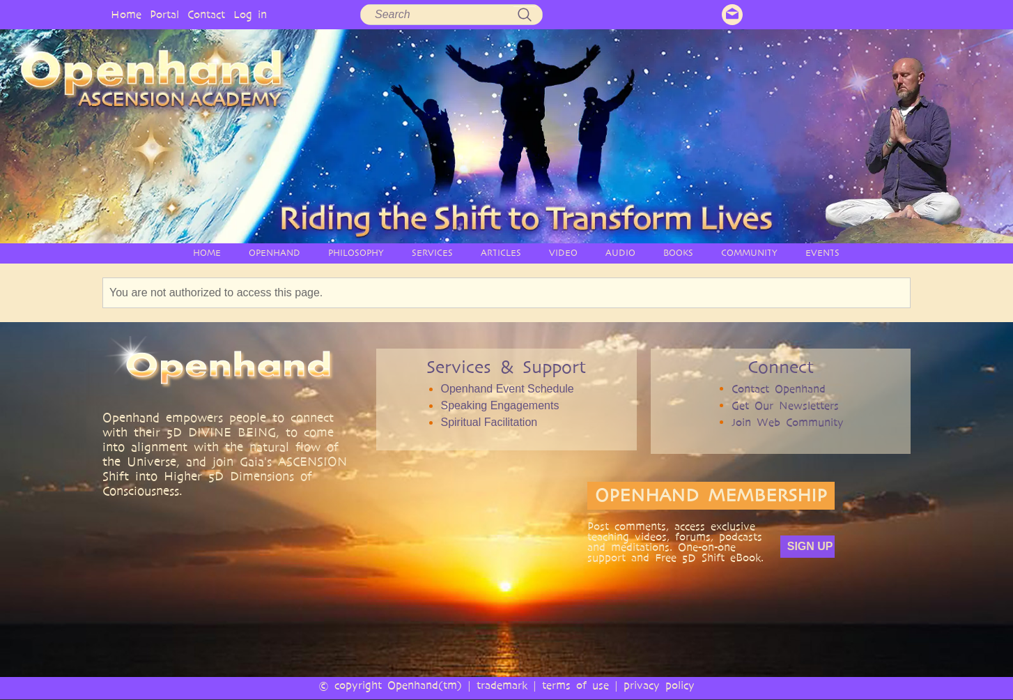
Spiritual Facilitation (488, 422)
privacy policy (659, 685)
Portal (164, 14)
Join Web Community (788, 422)
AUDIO (620, 253)
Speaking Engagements (499, 405)
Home (126, 14)
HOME (207, 253)
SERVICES (432, 253)
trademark (502, 685)
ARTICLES (501, 253)
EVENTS (822, 253)
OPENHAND (274, 253)
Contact (206, 14)
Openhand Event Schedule (506, 389)
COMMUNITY (749, 253)
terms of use (575, 685)
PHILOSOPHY (356, 253)
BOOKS (678, 253)
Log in (250, 14)
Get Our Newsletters (785, 405)
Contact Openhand (779, 388)
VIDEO (563, 253)
